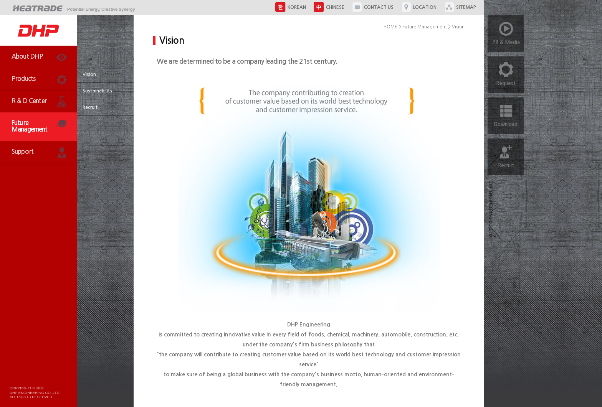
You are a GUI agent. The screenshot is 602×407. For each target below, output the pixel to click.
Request (506, 71)
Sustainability (97, 91)
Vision (89, 74)
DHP (38, 30)
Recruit (90, 107)
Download (506, 112)
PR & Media (506, 30)
